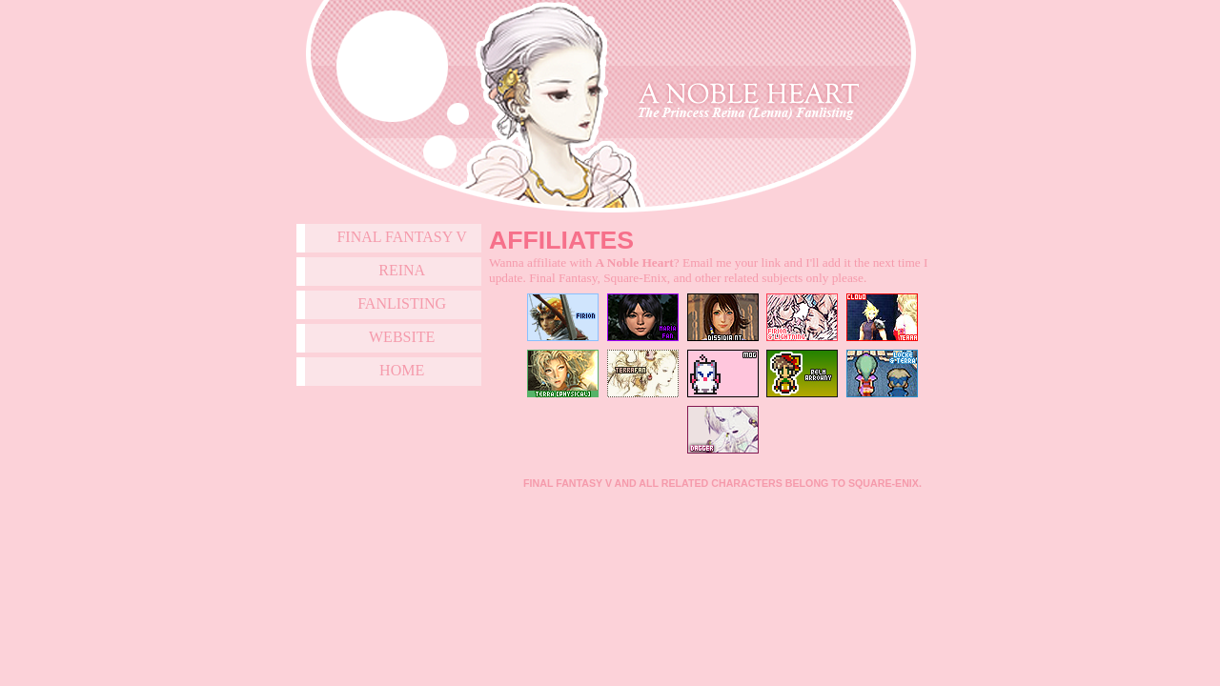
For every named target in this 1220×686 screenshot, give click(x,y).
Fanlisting (401, 303)
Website (402, 337)
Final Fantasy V (401, 237)
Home (401, 370)
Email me (706, 262)
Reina (401, 270)
